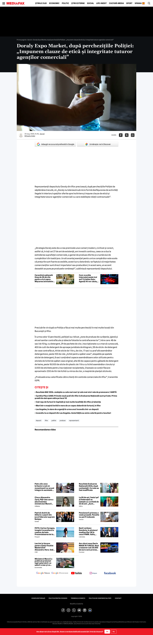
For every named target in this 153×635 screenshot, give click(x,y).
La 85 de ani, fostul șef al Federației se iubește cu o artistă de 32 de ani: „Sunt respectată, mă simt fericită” (89, 500)
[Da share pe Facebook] (121, 135)
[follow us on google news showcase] (59, 573)
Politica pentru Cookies (58, 598)
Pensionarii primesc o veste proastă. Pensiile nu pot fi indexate (89, 515)
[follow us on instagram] (93, 573)
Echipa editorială (38, 598)
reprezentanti (74, 420)
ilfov (46, 420)
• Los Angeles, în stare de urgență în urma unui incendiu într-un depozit (67, 409)
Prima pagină (21, 40)
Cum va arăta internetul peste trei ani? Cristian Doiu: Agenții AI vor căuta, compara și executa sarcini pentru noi (88, 278)
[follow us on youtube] (76, 573)
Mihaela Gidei (30, 136)
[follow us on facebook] (110, 573)
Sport (129, 3)
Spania (138, 3)
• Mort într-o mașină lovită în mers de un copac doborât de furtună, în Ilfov (68, 405)
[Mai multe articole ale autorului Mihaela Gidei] (21, 135)
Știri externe (78, 3)
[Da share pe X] (126, 135)
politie (54, 420)
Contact (118, 598)
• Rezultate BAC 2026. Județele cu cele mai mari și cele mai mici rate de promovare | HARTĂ (76, 392)
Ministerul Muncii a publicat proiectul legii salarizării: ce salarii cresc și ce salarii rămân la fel (43, 562)
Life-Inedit (101, 3)
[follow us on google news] (43, 573)
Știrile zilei (41, 3)
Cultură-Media (116, 3)
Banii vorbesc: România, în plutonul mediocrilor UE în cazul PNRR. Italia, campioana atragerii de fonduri (88, 531)
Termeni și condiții (78, 598)
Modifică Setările (76, 604)
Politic (65, 3)
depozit (38, 420)
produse (63, 420)
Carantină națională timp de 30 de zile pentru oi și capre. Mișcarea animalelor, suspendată (44, 278)
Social (90, 3)
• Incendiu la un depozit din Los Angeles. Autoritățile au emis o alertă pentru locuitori (73, 413)
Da (107, 631)
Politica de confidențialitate (100, 598)
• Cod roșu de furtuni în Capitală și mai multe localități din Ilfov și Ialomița (68, 402)
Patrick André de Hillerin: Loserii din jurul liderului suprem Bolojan (45, 516)
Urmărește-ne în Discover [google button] (98, 144)
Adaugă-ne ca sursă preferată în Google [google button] (55, 144)
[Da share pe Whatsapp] (132, 135)
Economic (54, 3)
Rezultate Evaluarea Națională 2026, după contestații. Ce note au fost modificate (89, 487)
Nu (114, 631)
